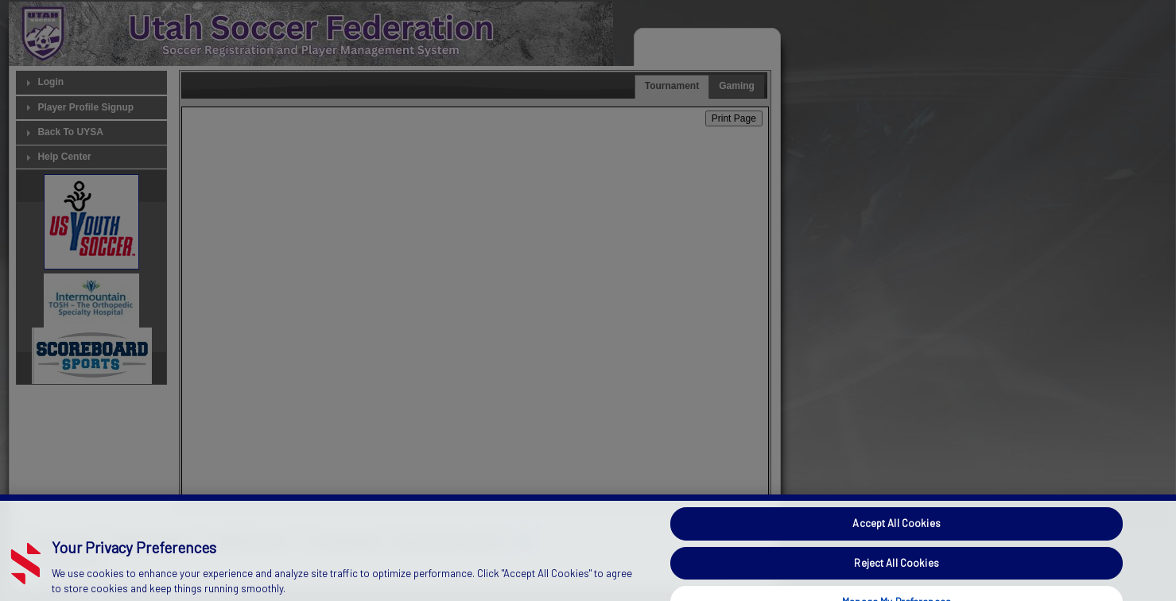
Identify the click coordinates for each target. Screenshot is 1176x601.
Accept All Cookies (896, 534)
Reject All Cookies (896, 573)
